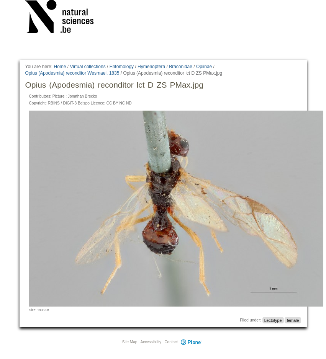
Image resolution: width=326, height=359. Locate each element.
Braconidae (180, 66)
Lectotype (273, 320)
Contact (170, 342)
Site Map (129, 342)
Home (60, 66)
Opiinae (204, 66)
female (293, 320)
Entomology (122, 66)
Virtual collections (88, 66)
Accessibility (151, 342)
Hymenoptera (151, 66)
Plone (192, 342)
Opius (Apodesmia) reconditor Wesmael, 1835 (72, 73)
